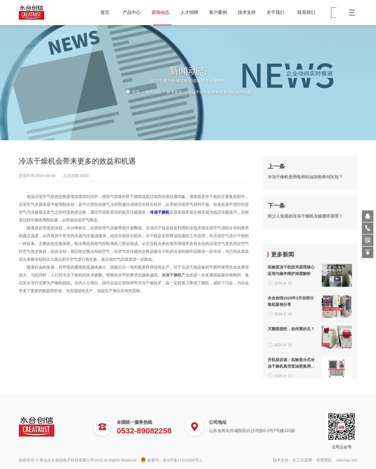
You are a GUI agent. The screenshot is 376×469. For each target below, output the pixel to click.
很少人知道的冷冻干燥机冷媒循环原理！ (305, 219)
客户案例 (220, 12)
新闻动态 (162, 12)
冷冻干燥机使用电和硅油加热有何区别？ (305, 180)
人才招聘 (191, 12)
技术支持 (249, 12)
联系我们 (306, 12)
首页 (105, 12)
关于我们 (277, 12)
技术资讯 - (208, 92)
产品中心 (133, 12)
